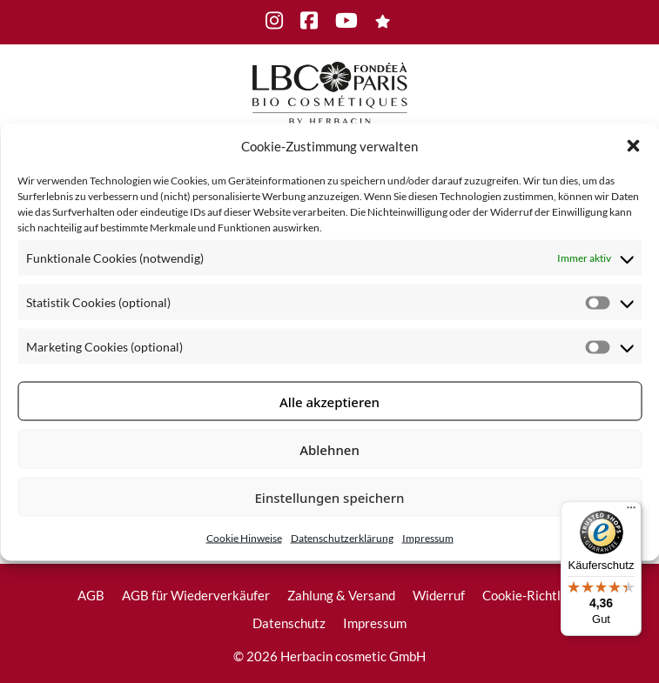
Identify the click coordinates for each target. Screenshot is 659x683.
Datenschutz (289, 623)
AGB (90, 595)
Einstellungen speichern (330, 497)
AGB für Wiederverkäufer (196, 595)
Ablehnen (329, 449)
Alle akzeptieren (329, 401)
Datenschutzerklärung (342, 538)
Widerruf (439, 595)
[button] (633, 145)
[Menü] (631, 511)
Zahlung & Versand (341, 595)
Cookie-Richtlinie (532, 595)
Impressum (428, 538)
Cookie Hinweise (244, 538)
